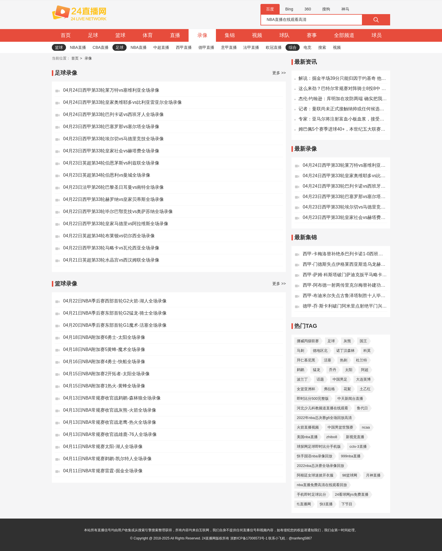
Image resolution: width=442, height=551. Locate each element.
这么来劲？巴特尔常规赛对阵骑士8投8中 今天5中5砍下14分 (343, 88)
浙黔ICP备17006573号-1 (249, 538)
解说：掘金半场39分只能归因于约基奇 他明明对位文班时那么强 (343, 78)
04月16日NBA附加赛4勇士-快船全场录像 (104, 361)
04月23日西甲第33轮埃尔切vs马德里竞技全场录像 (113, 138)
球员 (377, 35)
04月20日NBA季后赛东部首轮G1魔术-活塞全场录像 (115, 325)
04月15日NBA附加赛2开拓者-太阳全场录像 (106, 373)
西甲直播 (184, 47)
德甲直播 (206, 47)
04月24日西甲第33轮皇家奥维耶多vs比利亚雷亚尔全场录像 (122, 102)
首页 (66, 35)
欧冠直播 (274, 47)
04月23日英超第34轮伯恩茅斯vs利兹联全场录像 (111, 163)
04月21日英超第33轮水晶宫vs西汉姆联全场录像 (111, 260)
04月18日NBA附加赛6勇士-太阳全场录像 (104, 337)
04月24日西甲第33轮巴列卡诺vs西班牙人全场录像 (113, 114)
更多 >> (279, 73)
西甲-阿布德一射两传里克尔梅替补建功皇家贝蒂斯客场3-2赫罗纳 (345, 285)
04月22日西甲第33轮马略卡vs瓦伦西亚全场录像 (111, 247)
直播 (175, 35)
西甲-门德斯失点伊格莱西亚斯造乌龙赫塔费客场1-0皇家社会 (345, 264)
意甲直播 (229, 47)
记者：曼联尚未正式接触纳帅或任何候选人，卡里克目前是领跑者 (343, 108)
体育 (148, 35)
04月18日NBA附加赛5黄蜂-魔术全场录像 (104, 349)
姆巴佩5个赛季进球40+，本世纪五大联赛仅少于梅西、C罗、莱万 (343, 129)
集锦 (230, 35)
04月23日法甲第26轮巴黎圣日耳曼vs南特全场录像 (113, 187)
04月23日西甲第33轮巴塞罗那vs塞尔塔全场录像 (111, 126)
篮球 (120, 35)
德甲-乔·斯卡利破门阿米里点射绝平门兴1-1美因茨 (345, 306)
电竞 (307, 47)
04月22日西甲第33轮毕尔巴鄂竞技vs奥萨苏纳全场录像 (118, 211)
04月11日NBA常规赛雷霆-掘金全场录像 (103, 470)
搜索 (322, 47)
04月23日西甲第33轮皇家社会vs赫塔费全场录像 (111, 150)
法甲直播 (251, 47)
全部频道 (344, 35)
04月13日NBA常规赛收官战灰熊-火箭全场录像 (109, 410)
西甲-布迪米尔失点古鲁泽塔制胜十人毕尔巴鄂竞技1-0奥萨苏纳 (345, 295)
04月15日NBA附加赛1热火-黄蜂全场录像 (104, 385)
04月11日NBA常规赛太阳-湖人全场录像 (103, 446)
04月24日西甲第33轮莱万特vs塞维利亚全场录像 (111, 90)
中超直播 (161, 47)
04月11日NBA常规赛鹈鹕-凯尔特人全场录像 (107, 458)
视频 (257, 35)
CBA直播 (101, 47)
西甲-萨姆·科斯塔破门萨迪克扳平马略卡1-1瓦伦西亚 (345, 274)
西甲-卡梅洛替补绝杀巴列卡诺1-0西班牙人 (345, 253)
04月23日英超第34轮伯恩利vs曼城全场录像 (106, 175)
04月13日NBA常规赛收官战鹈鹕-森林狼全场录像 (112, 398)
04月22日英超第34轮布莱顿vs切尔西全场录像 (109, 235)
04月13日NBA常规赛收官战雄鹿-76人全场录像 (110, 434)
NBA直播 (78, 47)
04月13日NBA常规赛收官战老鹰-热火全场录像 (109, 422)
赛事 (312, 35)
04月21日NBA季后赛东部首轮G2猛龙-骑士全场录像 (115, 313)
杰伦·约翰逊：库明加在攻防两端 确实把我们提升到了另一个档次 (343, 98)
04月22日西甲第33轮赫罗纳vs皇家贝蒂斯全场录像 (113, 199)
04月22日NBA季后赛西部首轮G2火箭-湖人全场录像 (115, 300)
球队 (284, 35)
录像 (202, 35)
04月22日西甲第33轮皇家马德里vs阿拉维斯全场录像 (115, 223)
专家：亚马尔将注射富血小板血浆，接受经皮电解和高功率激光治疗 (343, 119)
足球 (93, 35)
